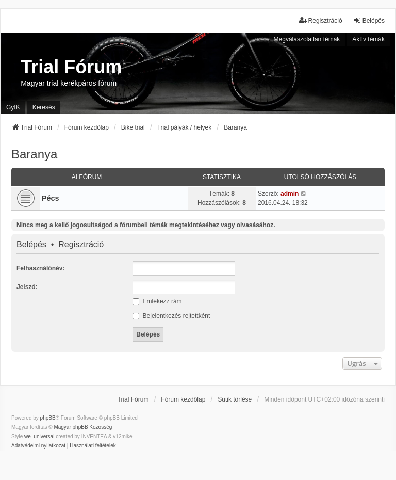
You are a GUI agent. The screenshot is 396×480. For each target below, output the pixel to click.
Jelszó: (27, 287)
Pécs (50, 198)
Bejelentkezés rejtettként (171, 315)
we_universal (39, 436)
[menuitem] (38, 446)
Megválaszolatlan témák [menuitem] (307, 39)
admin (289, 193)
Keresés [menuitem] (43, 107)
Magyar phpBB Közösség (83, 427)
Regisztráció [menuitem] (320, 20)
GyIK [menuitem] (13, 107)
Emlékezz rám (157, 301)
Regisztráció (81, 245)
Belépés (31, 245)
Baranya (34, 154)
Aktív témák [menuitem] (368, 39)
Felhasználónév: (40, 268)
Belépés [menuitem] (369, 20)
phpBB (48, 418)
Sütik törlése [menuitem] (235, 399)
